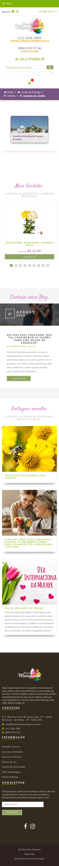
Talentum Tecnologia (36, 859)
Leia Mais (18, 378)
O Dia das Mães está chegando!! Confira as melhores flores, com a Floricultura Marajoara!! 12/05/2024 (29, 543)
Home (8, 92)
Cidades (10, 95)
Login (40, 11)
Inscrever (12, 812)
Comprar (29, 257)
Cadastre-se (51, 11)
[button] (11, 265)
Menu (7, 3)
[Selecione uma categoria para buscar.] (29, 73)
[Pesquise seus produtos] (29, 67)
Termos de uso (9, 761)
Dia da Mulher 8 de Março (24, 608)
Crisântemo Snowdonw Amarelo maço (29, 243)
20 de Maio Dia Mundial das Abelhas (25, 476)
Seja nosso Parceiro (12, 756)
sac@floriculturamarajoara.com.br (21, 724)
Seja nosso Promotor (12, 751)
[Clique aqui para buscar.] (50, 67)
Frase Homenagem (11, 772)
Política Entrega (10, 777)
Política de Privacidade (13, 766)
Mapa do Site (29, 854)
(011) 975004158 (29, 59)
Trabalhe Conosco (11, 746)
